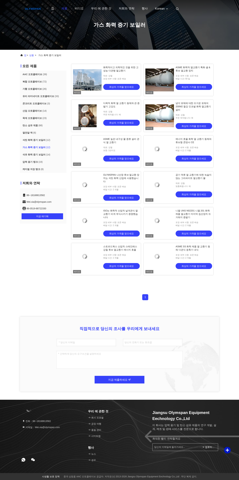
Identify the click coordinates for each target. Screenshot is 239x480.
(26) (35, 89)
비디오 (79, 8)
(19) (33, 162)
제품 (64, 8)
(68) (33, 125)
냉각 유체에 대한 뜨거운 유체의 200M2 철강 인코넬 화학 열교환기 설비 (193, 106)
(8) (33, 169)
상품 (31, 55)
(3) (36, 103)
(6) (29, 132)
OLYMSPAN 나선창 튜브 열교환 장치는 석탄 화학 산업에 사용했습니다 (121, 178)
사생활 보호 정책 (51, 476)
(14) (35, 110)
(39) (35, 74)
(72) (35, 81)
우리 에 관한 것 (101, 8)
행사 (145, 8)
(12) (36, 140)
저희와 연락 (126, 8)
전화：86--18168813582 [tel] (36, 421)
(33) (41, 96)
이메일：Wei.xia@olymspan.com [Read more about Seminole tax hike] (41, 427)
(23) (35, 118)
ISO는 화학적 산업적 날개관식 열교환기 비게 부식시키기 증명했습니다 (120, 214)
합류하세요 (208, 447)
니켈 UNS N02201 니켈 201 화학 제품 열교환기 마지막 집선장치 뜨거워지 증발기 (193, 214)
